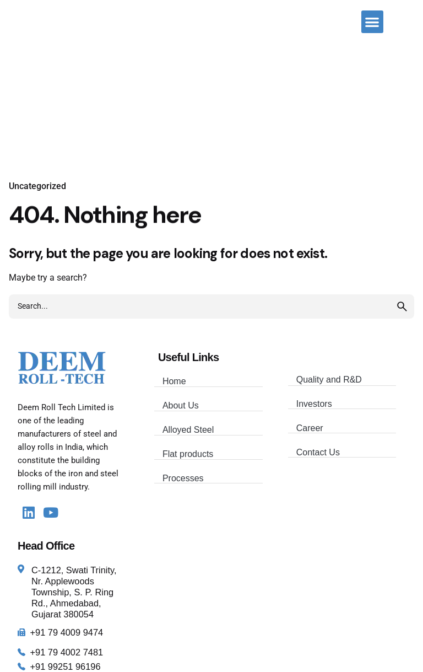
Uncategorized (37, 186)
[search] (402, 306)
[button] (372, 21)
